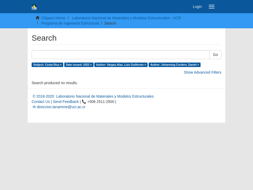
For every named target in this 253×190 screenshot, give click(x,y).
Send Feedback (66, 101)
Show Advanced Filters (202, 72)
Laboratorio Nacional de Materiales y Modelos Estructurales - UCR (126, 18)
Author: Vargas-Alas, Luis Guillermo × (121, 64)
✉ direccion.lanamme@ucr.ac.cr (58, 107)
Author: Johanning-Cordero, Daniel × (174, 64)
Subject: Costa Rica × (47, 64)
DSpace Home (53, 18)
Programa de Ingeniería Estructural (70, 23)
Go (215, 55)
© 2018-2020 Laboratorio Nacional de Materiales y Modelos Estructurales (93, 96)
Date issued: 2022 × (79, 64)
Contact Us (41, 101)
